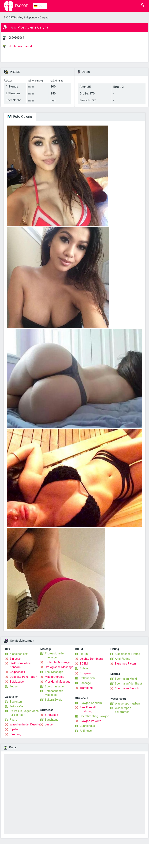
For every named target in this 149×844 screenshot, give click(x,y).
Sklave (84, 668)
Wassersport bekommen (123, 710)
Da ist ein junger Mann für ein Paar (24, 713)
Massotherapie (54, 676)
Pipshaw (15, 729)
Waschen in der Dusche (25, 724)
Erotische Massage (57, 662)
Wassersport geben (127, 703)
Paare (13, 719)
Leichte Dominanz (91, 658)
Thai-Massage (54, 672)
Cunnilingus (87, 726)
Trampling (86, 688)
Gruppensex (17, 672)
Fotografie (16, 706)
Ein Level (15, 658)
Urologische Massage (59, 667)
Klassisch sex (19, 654)
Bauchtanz (51, 719)
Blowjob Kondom (91, 703)
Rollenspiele (88, 678)
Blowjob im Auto (90, 721)
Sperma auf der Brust (128, 683)
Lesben (49, 724)
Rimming (15, 734)
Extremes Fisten (125, 663)
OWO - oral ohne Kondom (20, 665)
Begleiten (16, 701)
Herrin (84, 654)
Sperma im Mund (126, 678)
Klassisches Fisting (127, 654)
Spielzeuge (17, 681)
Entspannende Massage (54, 693)
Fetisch (14, 686)
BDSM (84, 663)
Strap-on (85, 673)
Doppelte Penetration (23, 676)
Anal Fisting (122, 658)
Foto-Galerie (20, 116)
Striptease (51, 715)
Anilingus (86, 730)
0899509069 (16, 37)
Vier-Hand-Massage (57, 681)
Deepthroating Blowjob (94, 716)
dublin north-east (17, 46)
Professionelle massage (54, 655)
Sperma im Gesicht (127, 688)
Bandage (85, 683)
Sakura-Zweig (53, 699)
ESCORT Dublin (13, 17)
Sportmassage (54, 686)
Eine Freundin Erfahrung (88, 709)
